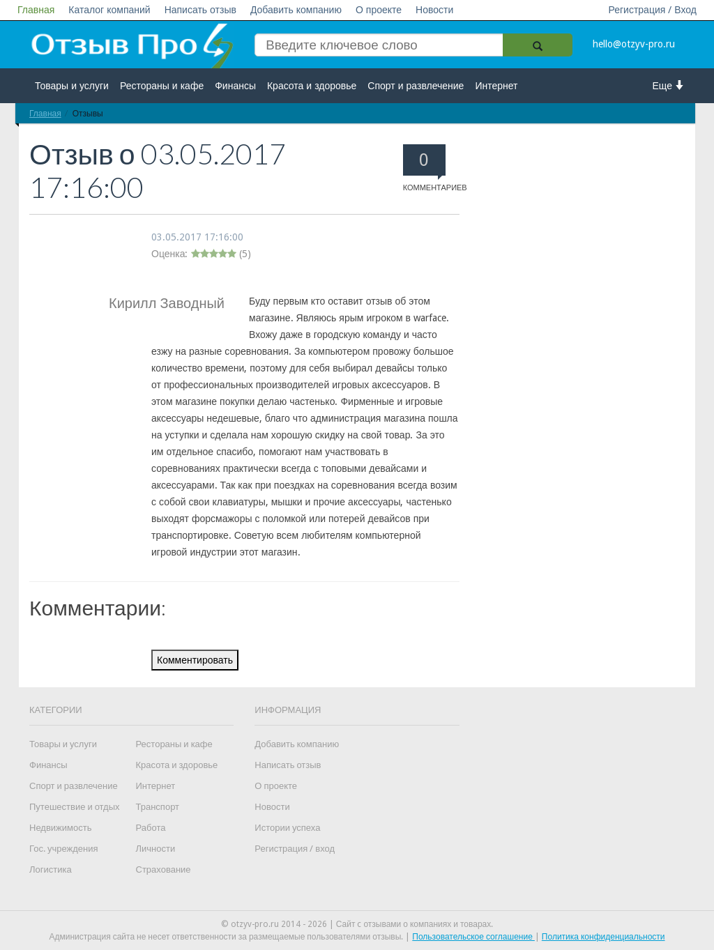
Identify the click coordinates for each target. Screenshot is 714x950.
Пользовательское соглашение (473, 937)
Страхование (163, 869)
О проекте (379, 9)
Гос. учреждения (63, 848)
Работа (151, 827)
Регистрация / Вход (652, 9)
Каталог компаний (109, 9)
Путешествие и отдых (74, 807)
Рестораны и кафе (162, 85)
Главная (35, 9)
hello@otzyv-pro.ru (634, 43)
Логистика (50, 869)
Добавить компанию (296, 9)
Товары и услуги (72, 85)
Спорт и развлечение (415, 85)
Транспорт (158, 807)
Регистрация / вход (295, 848)
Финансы (235, 85)
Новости (434, 9)
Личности (156, 848)
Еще (669, 85)
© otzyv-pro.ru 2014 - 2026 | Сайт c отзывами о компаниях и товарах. (357, 924)
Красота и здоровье (311, 85)
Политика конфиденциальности (603, 937)
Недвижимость (60, 827)
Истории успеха (287, 827)
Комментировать (195, 660)
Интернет (496, 85)
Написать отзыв (200, 9)
